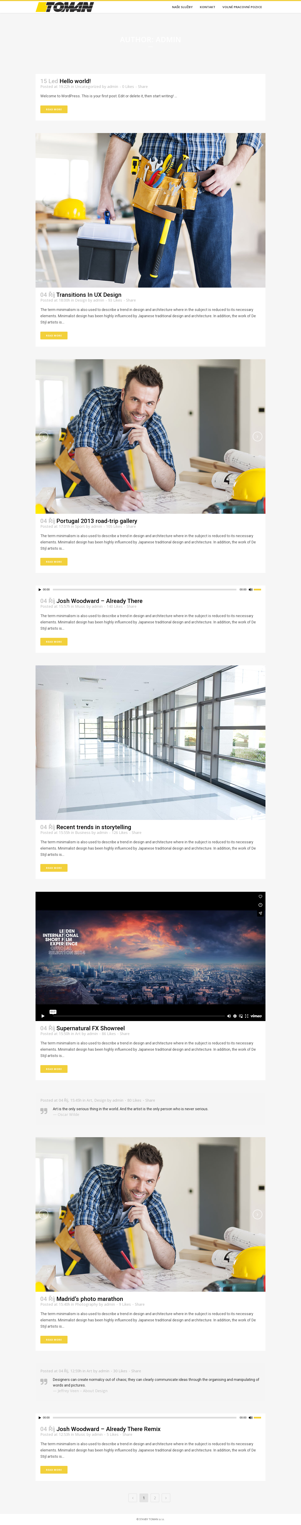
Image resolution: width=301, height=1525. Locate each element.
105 (114, 526)
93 (115, 300)
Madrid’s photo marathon (89, 1298)
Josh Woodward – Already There (99, 601)
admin (112, 86)
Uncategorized (88, 86)
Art (78, 1033)
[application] (150, 589)
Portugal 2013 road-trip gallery (96, 521)
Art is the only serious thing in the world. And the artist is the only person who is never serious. (130, 1109)
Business (83, 832)
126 (120, 832)
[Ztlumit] (251, 589)
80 (134, 1100)
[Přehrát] (40, 589)
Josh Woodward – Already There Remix (108, 1429)
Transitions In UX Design (88, 294)
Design (81, 300)
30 (120, 1370)
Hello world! (75, 81)
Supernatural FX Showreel (90, 1028)
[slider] (145, 589)
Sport (80, 526)
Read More (54, 109)
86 (109, 1033)
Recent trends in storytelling (93, 827)
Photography (86, 1304)
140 (115, 606)
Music (80, 606)
